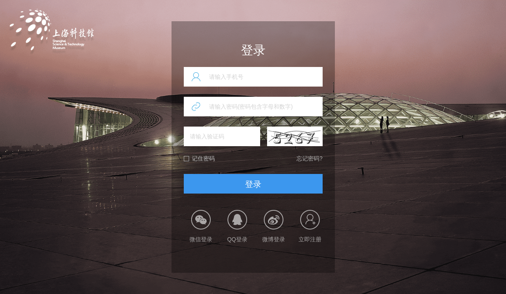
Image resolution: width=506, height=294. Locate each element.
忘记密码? (309, 158)
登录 (253, 184)
